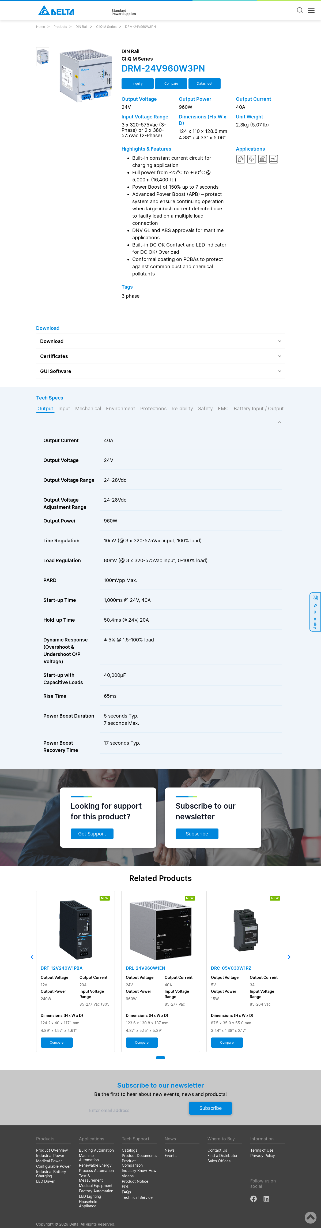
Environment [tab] (120, 408)
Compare (171, 83)
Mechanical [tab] (88, 408)
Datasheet (204, 83)
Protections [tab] (153, 408)
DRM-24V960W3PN (140, 27)
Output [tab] (45, 408)
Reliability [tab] (182, 408)
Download (51, 341)
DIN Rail (81, 27)
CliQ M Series (106, 27)
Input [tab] (64, 408)
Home (40, 27)
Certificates (54, 356)
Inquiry (138, 83)
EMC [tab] (223, 408)
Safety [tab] (205, 408)
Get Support (92, 834)
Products (60, 27)
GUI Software (55, 371)
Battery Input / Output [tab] (259, 408)
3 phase (130, 296)
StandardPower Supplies (124, 12)
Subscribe (197, 834)
